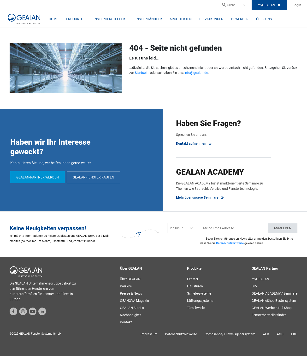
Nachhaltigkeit (131, 315)
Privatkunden (211, 19)
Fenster (192, 279)
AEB (266, 334)
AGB (280, 334)
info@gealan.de (196, 73)
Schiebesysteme (199, 293)
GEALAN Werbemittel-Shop (272, 308)
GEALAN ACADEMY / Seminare (274, 293)
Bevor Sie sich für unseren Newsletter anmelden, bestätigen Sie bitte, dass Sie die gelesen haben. (246, 241)
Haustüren (195, 286)
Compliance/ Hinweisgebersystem (230, 334)
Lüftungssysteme (200, 301)
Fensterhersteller (108, 19)
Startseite (142, 73)
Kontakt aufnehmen (194, 144)
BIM (255, 286)
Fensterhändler (147, 19)
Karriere (126, 286)
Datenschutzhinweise (230, 243)
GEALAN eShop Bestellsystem (274, 301)
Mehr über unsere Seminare (200, 198)
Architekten (181, 19)
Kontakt (126, 322)
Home (53, 19)
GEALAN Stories (132, 308)
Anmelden (282, 228)
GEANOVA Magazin (134, 301)
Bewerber (239, 19)
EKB (294, 334)
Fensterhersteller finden (269, 315)
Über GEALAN (130, 279)
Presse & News (131, 293)
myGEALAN (269, 5)
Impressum (149, 334)
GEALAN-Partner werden (37, 177)
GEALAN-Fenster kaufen (93, 177)
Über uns (264, 19)
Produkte (74, 19)
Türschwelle (196, 308)
